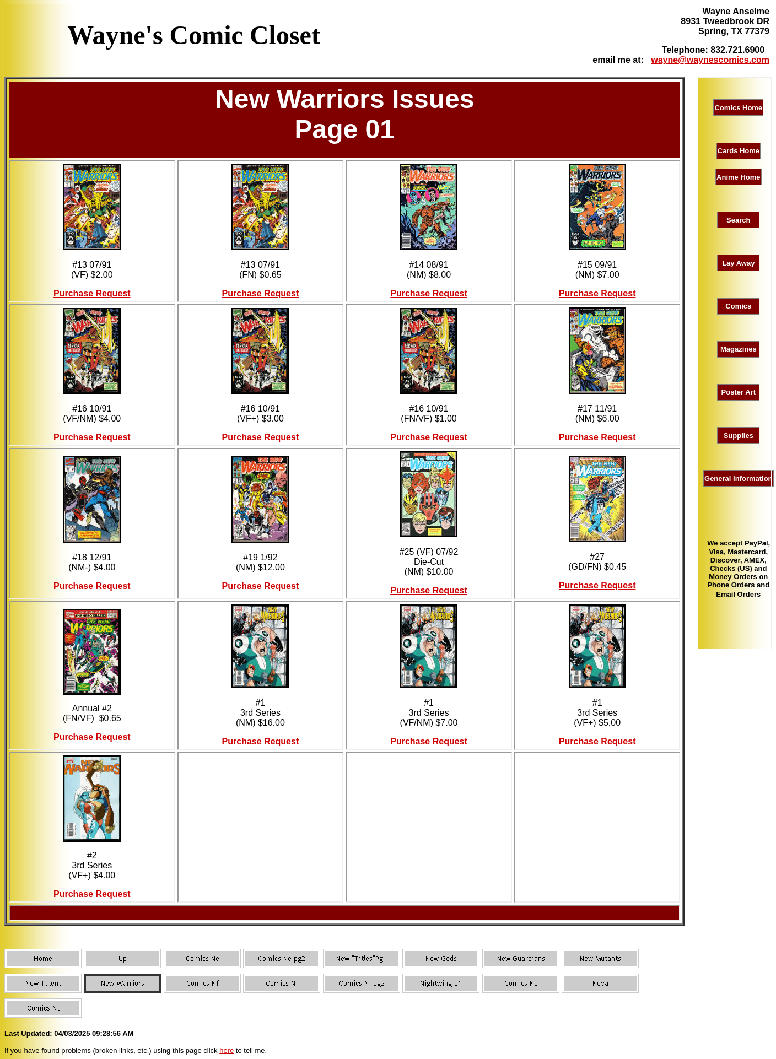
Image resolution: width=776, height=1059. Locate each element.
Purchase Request (92, 293)
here (226, 1050)
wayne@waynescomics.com (710, 59)
